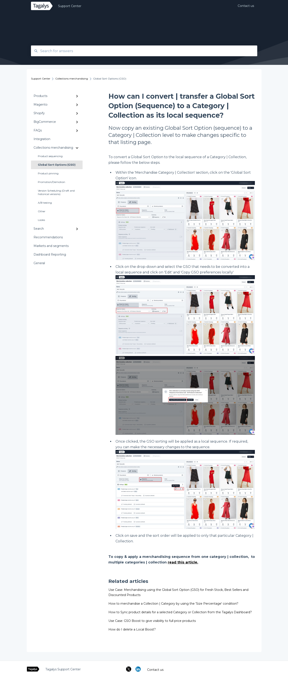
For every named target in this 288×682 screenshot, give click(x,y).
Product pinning (48, 173)
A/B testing (45, 202)
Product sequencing (50, 156)
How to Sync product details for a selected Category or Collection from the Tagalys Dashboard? (180, 612)
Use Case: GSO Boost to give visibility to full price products (152, 621)
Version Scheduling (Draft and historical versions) (56, 192)
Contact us (155, 669)
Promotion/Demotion (51, 182)
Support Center (69, 6)
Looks (41, 220)
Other (41, 211)
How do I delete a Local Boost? (132, 629)
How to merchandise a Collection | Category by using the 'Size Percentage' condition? (173, 604)
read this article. (183, 562)
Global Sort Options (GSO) (56, 164)
